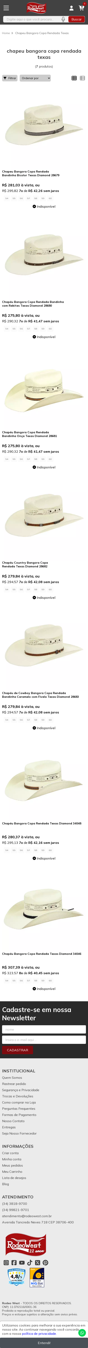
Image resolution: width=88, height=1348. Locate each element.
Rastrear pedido (14, 1084)
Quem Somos (12, 1077)
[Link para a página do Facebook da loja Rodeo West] (14, 1263)
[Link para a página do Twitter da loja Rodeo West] (37, 1263)
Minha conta (11, 1159)
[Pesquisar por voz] (63, 19)
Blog (5, 1184)
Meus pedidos (12, 1165)
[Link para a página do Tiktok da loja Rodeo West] (30, 1263)
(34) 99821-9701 (15, 1210)
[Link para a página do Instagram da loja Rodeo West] (6, 1263)
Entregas (9, 1127)
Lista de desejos (14, 1178)
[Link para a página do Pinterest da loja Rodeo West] (45, 1263)
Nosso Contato (13, 1121)
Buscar (76, 19)
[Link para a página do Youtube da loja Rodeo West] (22, 1263)
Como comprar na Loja (19, 1102)
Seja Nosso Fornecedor (19, 1133)
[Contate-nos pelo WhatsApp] (82, 1333)
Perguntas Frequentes (18, 1108)
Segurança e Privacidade (20, 1090)
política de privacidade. (39, 1333)
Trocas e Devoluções (17, 1096)
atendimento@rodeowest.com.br (27, 1216)
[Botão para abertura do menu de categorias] (6, 8)
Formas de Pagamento (19, 1115)
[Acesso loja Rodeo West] (71, 8)
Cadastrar (17, 1050)
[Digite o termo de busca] (30, 19)
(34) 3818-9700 (14, 1204)
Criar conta (10, 1153)
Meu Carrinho (12, 1171)
